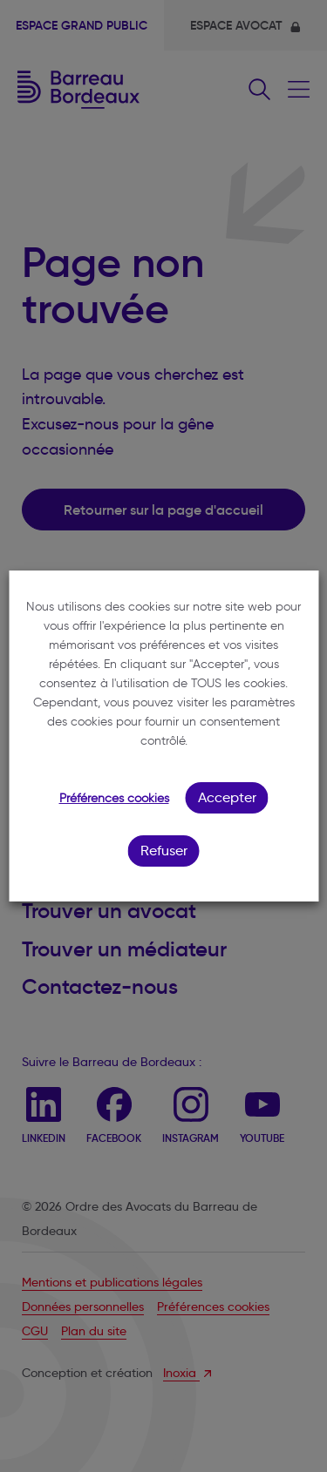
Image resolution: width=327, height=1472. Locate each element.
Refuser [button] (163, 850)
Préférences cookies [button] (114, 798)
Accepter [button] (227, 797)
